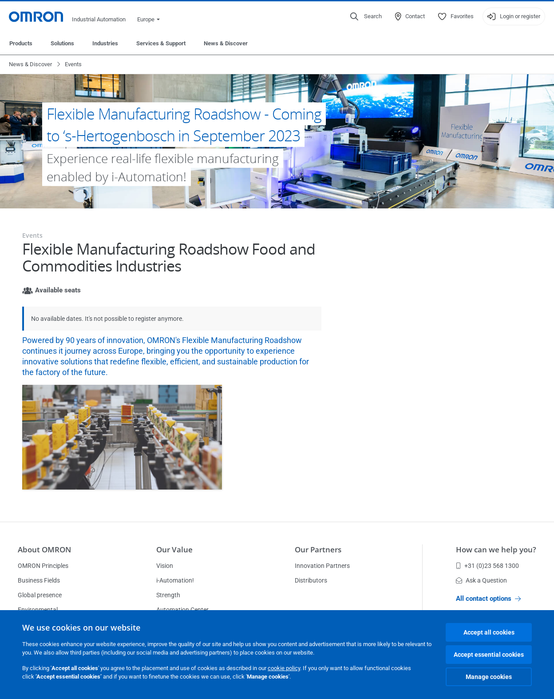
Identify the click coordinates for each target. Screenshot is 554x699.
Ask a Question (481, 580)
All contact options (488, 599)
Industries (105, 43)
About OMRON (44, 549)
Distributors (311, 580)
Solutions (62, 43)
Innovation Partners (322, 565)
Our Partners (318, 549)
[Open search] (366, 16)
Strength (168, 595)
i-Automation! (175, 580)
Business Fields (39, 580)
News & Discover (226, 43)
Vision (164, 565)
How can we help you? (496, 549)
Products (20, 43)
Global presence (40, 595)
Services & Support (161, 43)
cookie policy (284, 668)
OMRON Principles (43, 565)
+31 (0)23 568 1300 (487, 565)
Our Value (174, 549)
